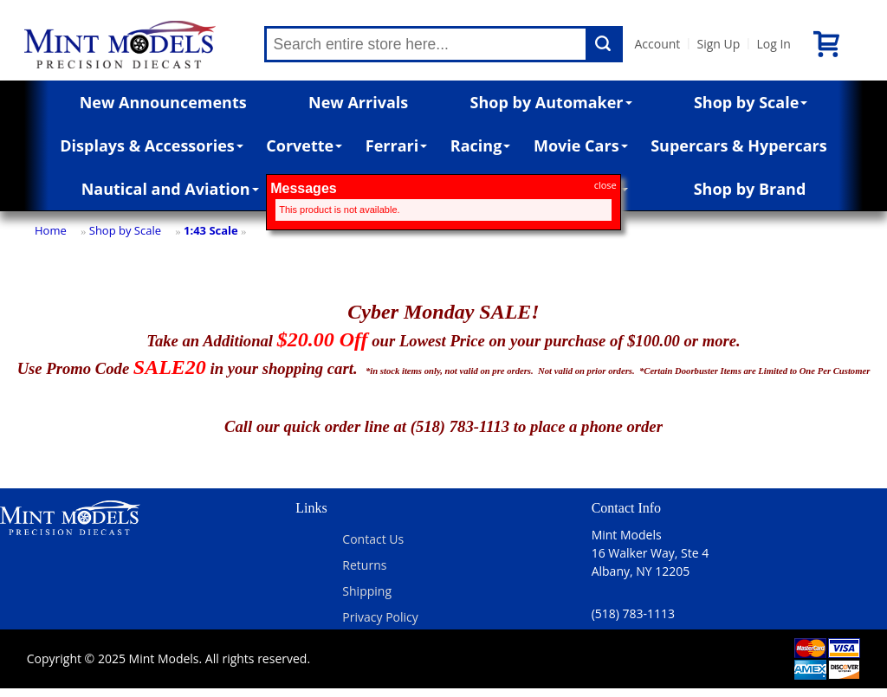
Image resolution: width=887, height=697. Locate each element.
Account (658, 43)
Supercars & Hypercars (739, 145)
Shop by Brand (750, 188)
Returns (364, 565)
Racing (480, 145)
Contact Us (373, 539)
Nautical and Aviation (170, 188)
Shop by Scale (750, 102)
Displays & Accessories (151, 145)
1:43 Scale (211, 230)
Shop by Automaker (551, 102)
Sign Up (718, 43)
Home (51, 230)
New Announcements (163, 102)
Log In (773, 43)
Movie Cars (581, 145)
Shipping (367, 591)
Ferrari (396, 145)
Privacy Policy (380, 617)
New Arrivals (358, 102)
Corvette (304, 145)
